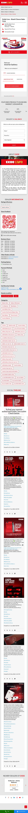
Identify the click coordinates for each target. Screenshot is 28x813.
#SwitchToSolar (7, 728)
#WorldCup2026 (8, 497)
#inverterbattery (8, 618)
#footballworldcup (8, 495)
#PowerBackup (7, 667)
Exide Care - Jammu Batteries (14, 781)
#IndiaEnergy (7, 737)
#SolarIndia (6, 730)
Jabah (16, 296)
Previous (2, 785)
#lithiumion (6, 745)
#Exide (5, 433)
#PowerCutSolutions (9, 732)
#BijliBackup (7, 734)
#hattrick (6, 504)
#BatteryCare (7, 440)
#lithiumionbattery (8, 747)
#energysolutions (8, 756)
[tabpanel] (14, 43)
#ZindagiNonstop (8, 609)
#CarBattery (7, 438)
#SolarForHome (7, 721)
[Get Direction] (20, 289)
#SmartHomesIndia (8, 739)
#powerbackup (7, 752)
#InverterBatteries (8, 501)
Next (26, 785)
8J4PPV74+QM (4, 288)
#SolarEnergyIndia (8, 741)
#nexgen (6, 671)
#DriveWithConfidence (9, 442)
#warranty (6, 566)
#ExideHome (7, 493)
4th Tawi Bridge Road (7, 296)
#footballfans (7, 506)
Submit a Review (5, 207)
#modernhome (7, 664)
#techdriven (6, 754)
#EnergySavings (7, 726)
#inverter (6, 499)
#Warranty (6, 444)
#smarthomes (7, 750)
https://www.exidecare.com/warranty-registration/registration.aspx (13, 427)
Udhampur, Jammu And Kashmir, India (10, 289)
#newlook (6, 669)
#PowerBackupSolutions (9, 723)
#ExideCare (6, 435)
